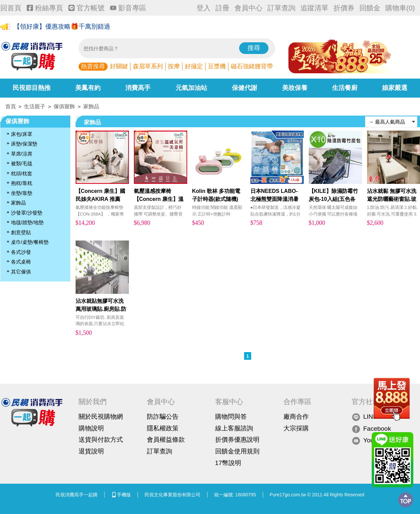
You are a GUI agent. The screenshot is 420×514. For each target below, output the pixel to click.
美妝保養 (294, 87)
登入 (203, 8)
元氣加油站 (191, 87)
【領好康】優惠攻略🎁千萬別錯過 (62, 27)
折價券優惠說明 (237, 439)
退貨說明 (91, 451)
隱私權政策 (163, 428)
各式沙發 (21, 252)
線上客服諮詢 (234, 428)
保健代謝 (244, 87)
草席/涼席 (21, 154)
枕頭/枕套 (21, 173)
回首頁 (10, 8)
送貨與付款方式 (101, 439)
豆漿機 (217, 66)
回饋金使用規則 (237, 451)
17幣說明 (228, 462)
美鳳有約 (88, 87)
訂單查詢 (281, 8)
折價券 (343, 8)
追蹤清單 (314, 8)
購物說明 (91, 428)
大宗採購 (296, 428)
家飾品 (91, 106)
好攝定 (194, 66)
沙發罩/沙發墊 (26, 213)
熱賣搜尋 (93, 66)
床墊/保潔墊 (24, 144)
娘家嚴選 (394, 87)
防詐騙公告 (163, 416)
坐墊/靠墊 (21, 193)
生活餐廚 (344, 87)
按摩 (174, 66)
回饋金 (369, 8)
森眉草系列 (148, 66)
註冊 (222, 8)
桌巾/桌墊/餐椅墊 (30, 242)
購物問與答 (231, 416)
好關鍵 (119, 66)
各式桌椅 (21, 261)
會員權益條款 (166, 439)
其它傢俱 (21, 271)
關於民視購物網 (101, 416)
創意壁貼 (21, 232)
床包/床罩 (21, 134)
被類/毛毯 (21, 163)
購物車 (400, 8)
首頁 (10, 106)
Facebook (371, 428)
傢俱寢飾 (64, 106)
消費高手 (138, 87)
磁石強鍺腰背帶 (252, 66)
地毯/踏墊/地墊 (27, 222)
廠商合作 (296, 416)
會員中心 (248, 8)
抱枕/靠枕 (21, 183)
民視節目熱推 (32, 87)
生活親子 (34, 106)
